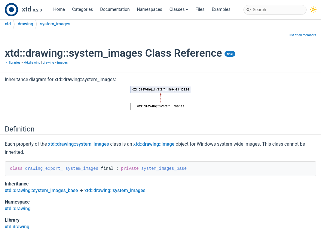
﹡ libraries (12, 63)
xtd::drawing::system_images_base (41, 190)
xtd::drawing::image (154, 144)
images (62, 63)
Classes (179, 9)
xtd (8, 24)
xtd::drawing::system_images (78, 144)
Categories (82, 9)
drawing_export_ (44, 168)
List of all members (302, 35)
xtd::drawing (18, 208)
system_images (55, 24)
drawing (25, 24)
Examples (221, 9)
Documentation (115, 9)
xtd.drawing (31, 63)
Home (59, 9)
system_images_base (164, 168)
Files (199, 9)
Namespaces (149, 9)
